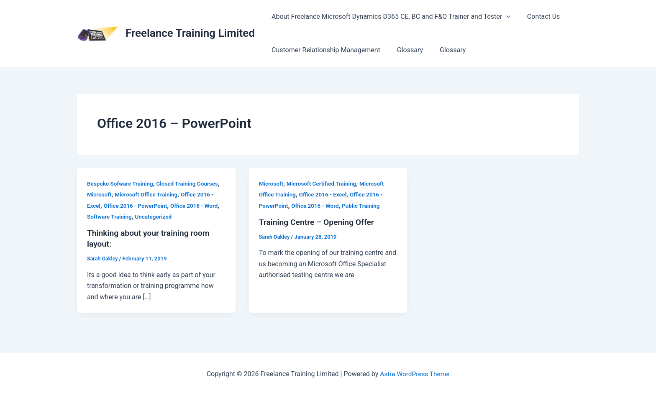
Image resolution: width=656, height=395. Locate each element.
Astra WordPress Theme (415, 374)
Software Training (110, 216)
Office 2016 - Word (198, 205)
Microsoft (100, 194)
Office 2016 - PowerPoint (137, 205)
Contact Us (538, 16)
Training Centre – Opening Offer (319, 222)
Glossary (405, 50)
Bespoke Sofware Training (121, 183)
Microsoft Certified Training (323, 183)
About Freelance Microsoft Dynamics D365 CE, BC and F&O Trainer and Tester (389, 16)
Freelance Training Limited (190, 33)
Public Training (364, 205)
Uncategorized (156, 216)
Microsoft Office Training (148, 194)
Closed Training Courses (191, 183)
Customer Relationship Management (324, 50)
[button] (504, 16)
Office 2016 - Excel (325, 194)
